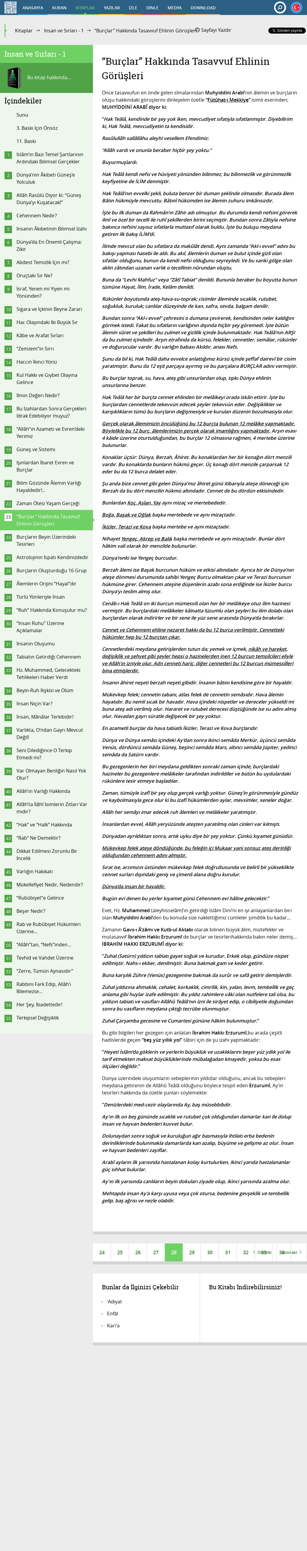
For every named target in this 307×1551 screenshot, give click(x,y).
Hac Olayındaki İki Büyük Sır (47, 322)
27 (156, 1252)
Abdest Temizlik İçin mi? (42, 262)
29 (192, 1252)
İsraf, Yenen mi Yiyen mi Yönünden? (43, 292)
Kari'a (113, 1325)
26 (138, 1252)
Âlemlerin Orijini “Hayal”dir (46, 583)
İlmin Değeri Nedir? (38, 395)
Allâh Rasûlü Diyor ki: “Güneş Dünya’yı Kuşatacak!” (48, 199)
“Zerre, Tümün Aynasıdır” (44, 971)
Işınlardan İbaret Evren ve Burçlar (45, 466)
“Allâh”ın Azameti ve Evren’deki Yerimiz (50, 432)
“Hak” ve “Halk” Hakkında (44, 824)
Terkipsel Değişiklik (37, 1017)
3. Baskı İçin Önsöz (37, 128)
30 (210, 1252)
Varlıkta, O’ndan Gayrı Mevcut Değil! (49, 733)
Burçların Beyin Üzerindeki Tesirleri (46, 540)
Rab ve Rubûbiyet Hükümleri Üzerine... (48, 928)
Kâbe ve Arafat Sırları (40, 335)
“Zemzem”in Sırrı (35, 348)
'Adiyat (114, 1301)
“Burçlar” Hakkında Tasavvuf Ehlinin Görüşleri (48, 520)
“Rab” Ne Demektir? (38, 838)
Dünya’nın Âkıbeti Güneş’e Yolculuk (45, 178)
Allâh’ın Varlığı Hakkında (43, 791)
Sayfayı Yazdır (213, 30)
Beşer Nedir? (30, 911)
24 (102, 1252)
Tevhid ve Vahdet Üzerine (44, 957)
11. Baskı (26, 141)
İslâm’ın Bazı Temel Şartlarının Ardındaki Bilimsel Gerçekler (49, 158)
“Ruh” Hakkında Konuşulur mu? (51, 610)
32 (246, 1252)
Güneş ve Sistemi (35, 449)
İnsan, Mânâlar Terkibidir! (44, 716)
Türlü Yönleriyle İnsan (40, 597)
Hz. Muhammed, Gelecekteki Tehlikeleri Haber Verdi (48, 673)
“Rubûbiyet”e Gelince (40, 898)
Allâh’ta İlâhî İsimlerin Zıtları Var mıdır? (51, 808)
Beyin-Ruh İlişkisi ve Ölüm (44, 690)
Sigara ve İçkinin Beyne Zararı (49, 309)
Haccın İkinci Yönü (36, 362)
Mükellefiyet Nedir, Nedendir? (49, 884)
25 (120, 1252)
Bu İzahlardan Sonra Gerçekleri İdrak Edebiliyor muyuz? (51, 412)
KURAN (59, 7)
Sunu (22, 115)
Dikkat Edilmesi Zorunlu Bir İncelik (46, 855)
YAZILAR (112, 7)
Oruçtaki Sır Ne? (34, 275)
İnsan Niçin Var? (34, 703)
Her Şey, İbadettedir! (39, 1004)
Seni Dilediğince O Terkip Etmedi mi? (44, 754)
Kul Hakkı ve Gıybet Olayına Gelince (46, 379)
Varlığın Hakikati (34, 871)
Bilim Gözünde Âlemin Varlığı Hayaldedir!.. (48, 486)
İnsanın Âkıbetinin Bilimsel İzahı (51, 228)
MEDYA (175, 7)
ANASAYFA (32, 7)
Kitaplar (24, 30)
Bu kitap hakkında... (37, 77)
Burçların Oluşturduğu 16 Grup (51, 570)
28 (174, 1252)
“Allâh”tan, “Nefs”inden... (43, 944)
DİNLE (152, 7)
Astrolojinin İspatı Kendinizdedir (52, 557)
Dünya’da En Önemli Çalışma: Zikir (49, 245)
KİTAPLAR (85, 7)
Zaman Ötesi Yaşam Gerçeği (47, 503)
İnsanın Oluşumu (35, 643)
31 (228, 1252)
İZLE (133, 7)
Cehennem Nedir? (36, 215)
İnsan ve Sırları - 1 (64, 30)
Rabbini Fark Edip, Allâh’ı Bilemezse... (43, 988)
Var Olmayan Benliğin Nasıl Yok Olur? (51, 774)
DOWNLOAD (203, 7)
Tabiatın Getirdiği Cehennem (48, 656)
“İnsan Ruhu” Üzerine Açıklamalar (40, 627)
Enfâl (112, 1313)
